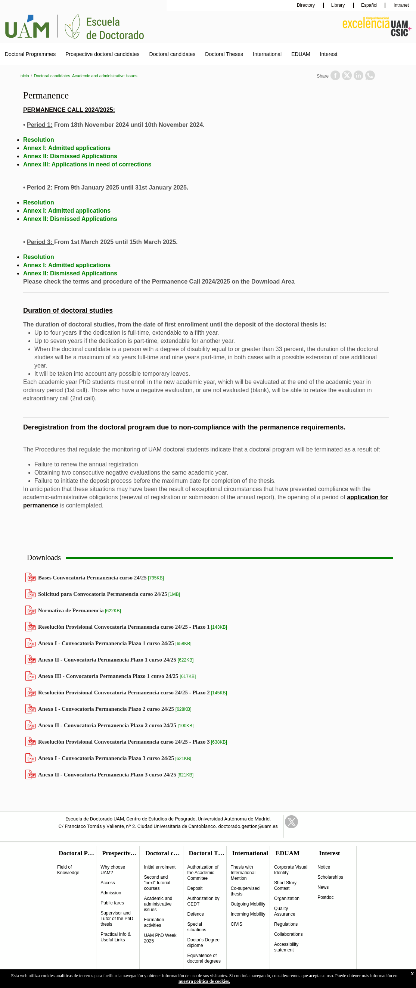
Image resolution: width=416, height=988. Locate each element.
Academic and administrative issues (104, 76)
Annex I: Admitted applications (67, 148)
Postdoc (325, 897)
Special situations (197, 927)
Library (338, 5)
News (323, 887)
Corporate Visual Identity (290, 869)
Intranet (400, 5)
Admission (110, 892)
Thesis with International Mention (243, 872)
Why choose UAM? (112, 869)
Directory (306, 5)
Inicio (24, 76)
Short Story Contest (285, 885)
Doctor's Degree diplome (203, 942)
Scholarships (330, 877)
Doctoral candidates (172, 54)
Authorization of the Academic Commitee (202, 872)
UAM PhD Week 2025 (160, 938)
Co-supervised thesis (245, 891)
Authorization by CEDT (203, 901)
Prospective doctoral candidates (102, 54)
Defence (195, 914)
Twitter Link (291, 821)
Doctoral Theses (224, 54)
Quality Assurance (284, 911)
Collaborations (288, 934)
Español (369, 5)
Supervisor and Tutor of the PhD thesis (116, 918)
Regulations (286, 924)
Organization (286, 898)
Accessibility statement (286, 947)
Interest (329, 54)
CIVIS (236, 924)
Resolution (38, 140)
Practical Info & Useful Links (115, 937)
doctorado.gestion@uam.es (248, 826)
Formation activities (154, 922)
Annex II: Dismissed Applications (70, 156)
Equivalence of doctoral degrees (204, 958)
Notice (323, 867)
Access (107, 882)
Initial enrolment (160, 867)
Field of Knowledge (68, 869)
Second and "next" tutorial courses (157, 883)
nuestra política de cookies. (204, 981)
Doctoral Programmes (30, 54)
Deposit (195, 888)
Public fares (112, 903)
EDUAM (300, 54)
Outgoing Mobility (248, 904)
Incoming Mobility (248, 914)
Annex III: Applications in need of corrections (87, 164)
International (267, 54)
